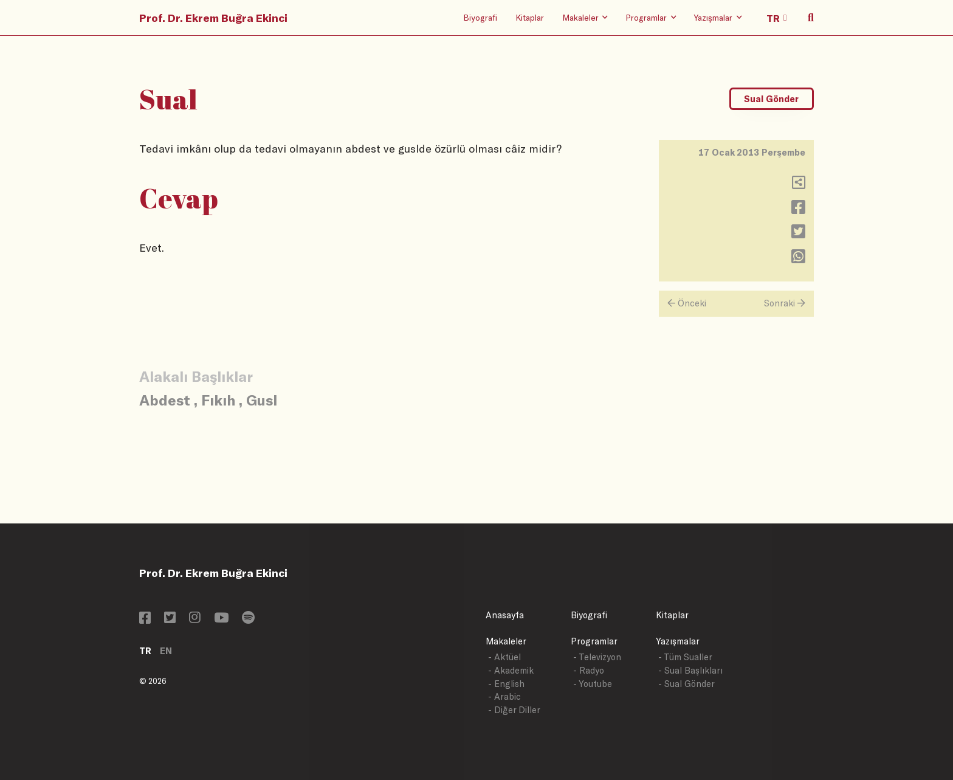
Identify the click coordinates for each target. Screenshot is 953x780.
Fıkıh (218, 400)
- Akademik (511, 670)
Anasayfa (505, 615)
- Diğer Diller (514, 710)
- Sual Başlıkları (690, 670)
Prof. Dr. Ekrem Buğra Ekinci (213, 17)
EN (166, 651)
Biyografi (480, 17)
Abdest (164, 400)
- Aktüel (504, 657)
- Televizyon (597, 657)
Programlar (594, 641)
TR (145, 651)
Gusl (261, 400)
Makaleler (506, 641)
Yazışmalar (678, 641)
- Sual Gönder (686, 683)
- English (506, 683)
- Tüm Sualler (685, 657)
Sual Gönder (771, 99)
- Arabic (504, 696)
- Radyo (588, 670)
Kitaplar (529, 17)
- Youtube (592, 683)
